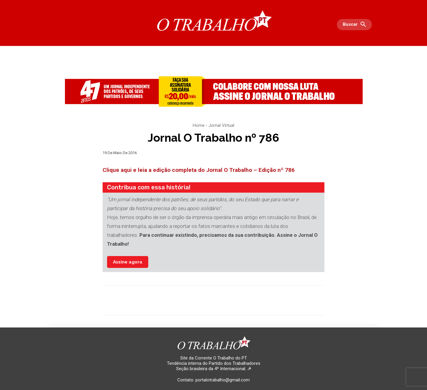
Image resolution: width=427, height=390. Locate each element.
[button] (356, 24)
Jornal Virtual (221, 125)
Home (199, 125)
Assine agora (127, 262)
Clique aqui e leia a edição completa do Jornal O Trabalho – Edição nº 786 (199, 170)
